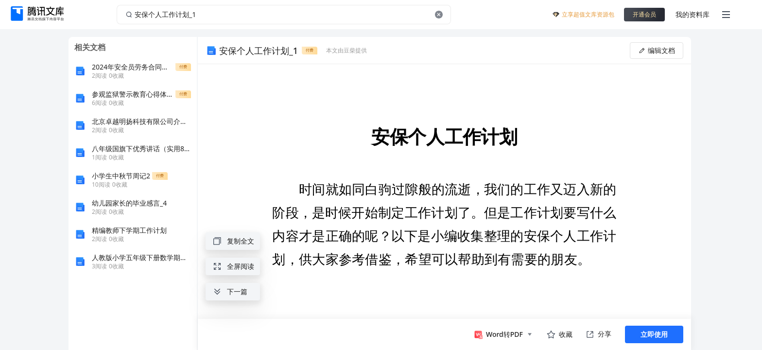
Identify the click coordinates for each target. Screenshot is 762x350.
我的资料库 (692, 14)
